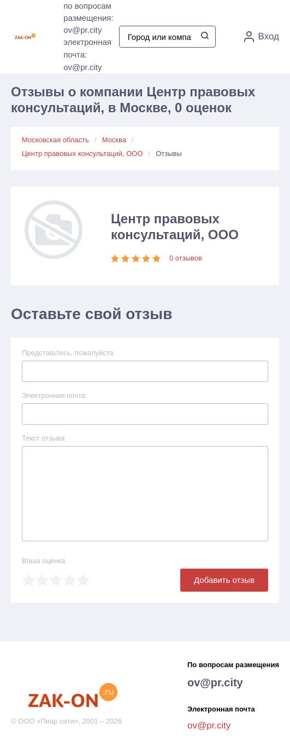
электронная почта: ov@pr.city (87, 54)
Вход (261, 36)
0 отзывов (185, 258)
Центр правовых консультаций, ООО (82, 153)
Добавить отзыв (224, 580)
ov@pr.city (215, 682)
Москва (114, 140)
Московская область (55, 140)
